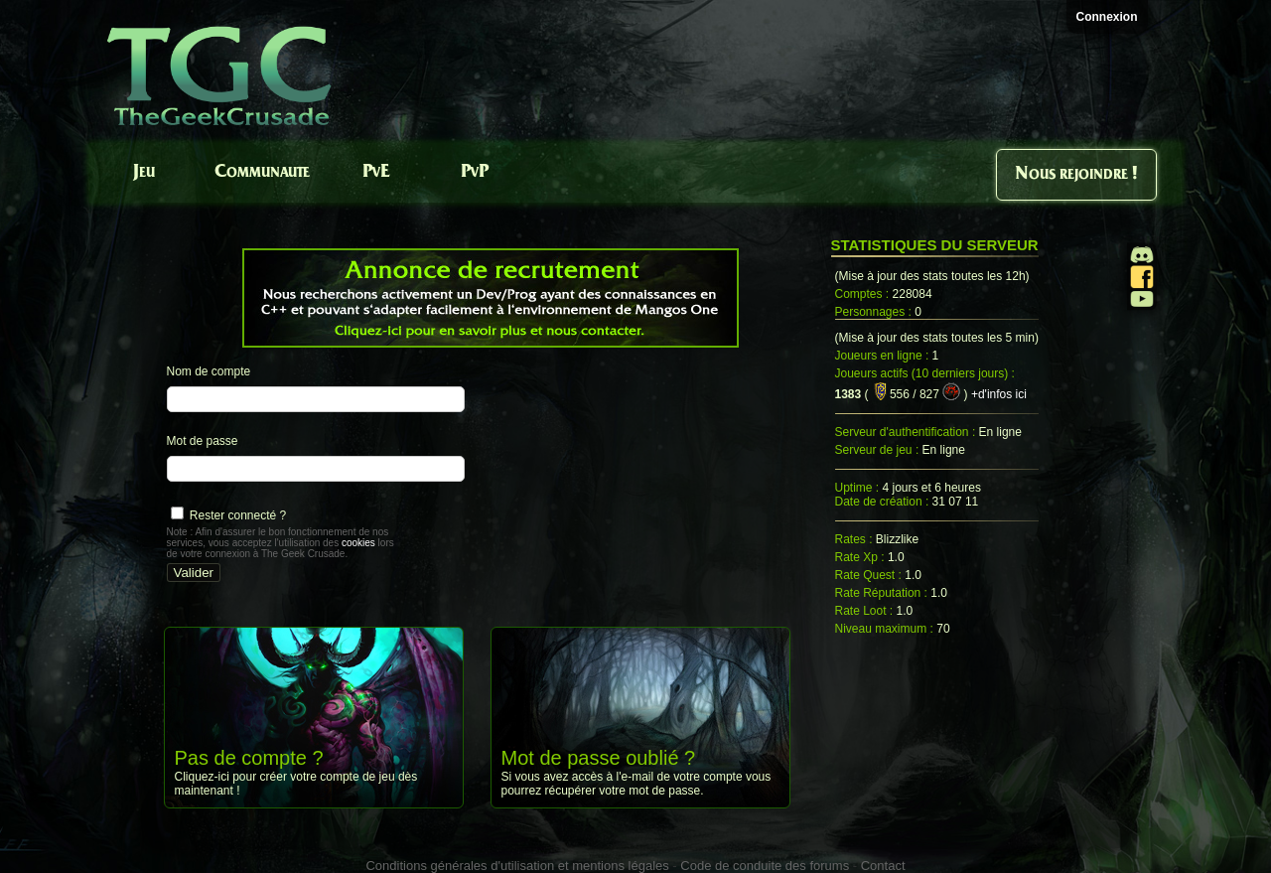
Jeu (144, 172)
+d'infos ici (999, 394)
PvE (375, 172)
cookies (358, 542)
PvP (475, 172)
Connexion (1107, 17)
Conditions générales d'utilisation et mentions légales (516, 865)
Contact (883, 865)
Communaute (262, 172)
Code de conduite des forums (764, 865)
